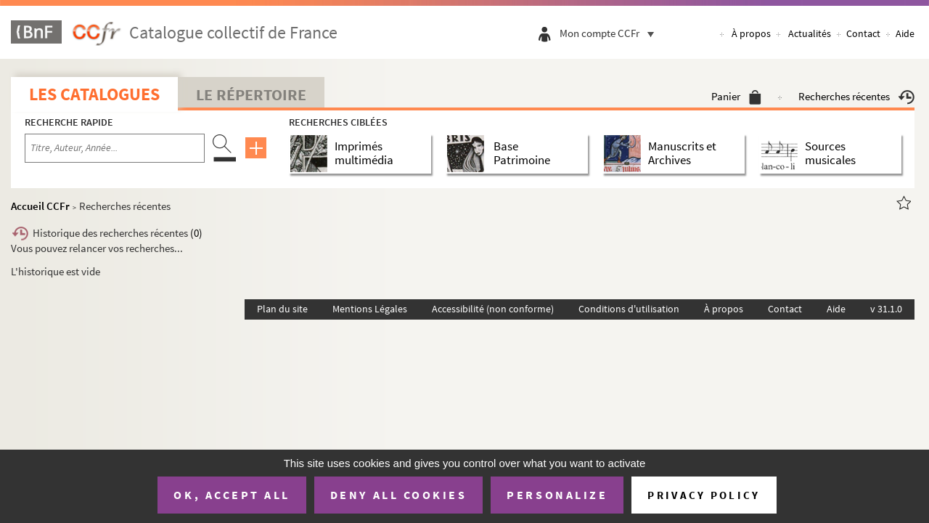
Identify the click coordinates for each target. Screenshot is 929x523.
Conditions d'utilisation (628, 308)
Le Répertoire (251, 94)
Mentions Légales (369, 308)
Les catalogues (94, 94)
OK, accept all (231, 494)
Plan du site (282, 308)
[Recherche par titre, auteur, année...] (115, 148)
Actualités (809, 33)
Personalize (557, 494)
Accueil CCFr (40, 206)
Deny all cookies (398, 494)
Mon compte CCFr (610, 33)
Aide (905, 33)
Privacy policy (703, 495)
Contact (863, 33)
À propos (751, 33)
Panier (736, 96)
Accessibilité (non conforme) (493, 308)
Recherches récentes (856, 96)
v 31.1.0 (886, 308)
